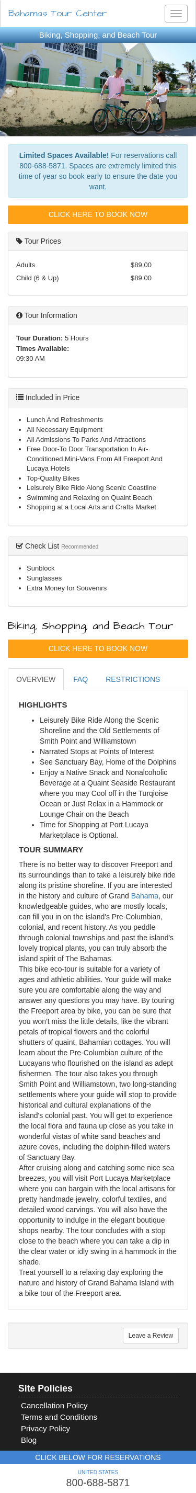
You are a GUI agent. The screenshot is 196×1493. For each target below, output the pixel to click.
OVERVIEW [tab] (35, 679)
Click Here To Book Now (98, 214)
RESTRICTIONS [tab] (133, 679)
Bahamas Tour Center (57, 13)
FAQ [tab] (80, 679)
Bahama (144, 896)
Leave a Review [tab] (151, 1335)
